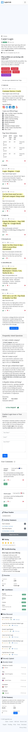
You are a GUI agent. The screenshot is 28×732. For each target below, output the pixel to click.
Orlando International (9, 122)
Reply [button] (5, 484)
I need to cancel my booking (11, 118)
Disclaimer (24, 724)
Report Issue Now (14, 534)
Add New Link (14, 328)
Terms (18, 724)
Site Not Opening (6, 71)
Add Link (16, 721)
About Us (6, 124)
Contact (11, 721)
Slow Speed (14, 68)
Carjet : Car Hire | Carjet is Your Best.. (13, 113)
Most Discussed (6, 614)
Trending (10, 724)
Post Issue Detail (6, 75)
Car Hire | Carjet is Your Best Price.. (13, 127)
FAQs (14, 724)
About (6, 721)
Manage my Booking (9, 120)
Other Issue (16, 71)
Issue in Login (5, 68)
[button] (18, 407)
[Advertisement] (14, 19)
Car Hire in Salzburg (9, 115)
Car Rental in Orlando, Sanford (11, 126)
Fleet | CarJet (7, 129)
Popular (5, 724)
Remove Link (23, 721)
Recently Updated (7, 658)
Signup (15, 713)
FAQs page (17, 571)
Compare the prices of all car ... (11, 117)
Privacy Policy (23, 727)
